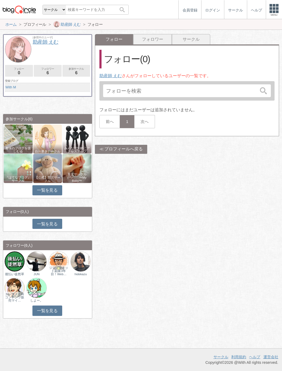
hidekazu (81, 274)
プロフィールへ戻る (123, 149)
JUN (36, 274)
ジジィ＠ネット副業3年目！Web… (58, 271)
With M (10, 87)
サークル (191, 39)
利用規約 (238, 357)
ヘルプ (254, 357)
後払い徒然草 (14, 274)
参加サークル (76, 71)
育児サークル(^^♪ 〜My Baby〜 (77, 177)
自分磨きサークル (47, 151)
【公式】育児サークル (47, 179)
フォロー (19, 71)
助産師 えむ (110, 75)
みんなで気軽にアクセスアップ (77, 150)
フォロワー (152, 39)
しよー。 (36, 300)
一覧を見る (47, 190)
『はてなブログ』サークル (18, 179)
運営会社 (270, 357)
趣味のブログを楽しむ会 (18, 150)
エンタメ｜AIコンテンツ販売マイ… (14, 297)
